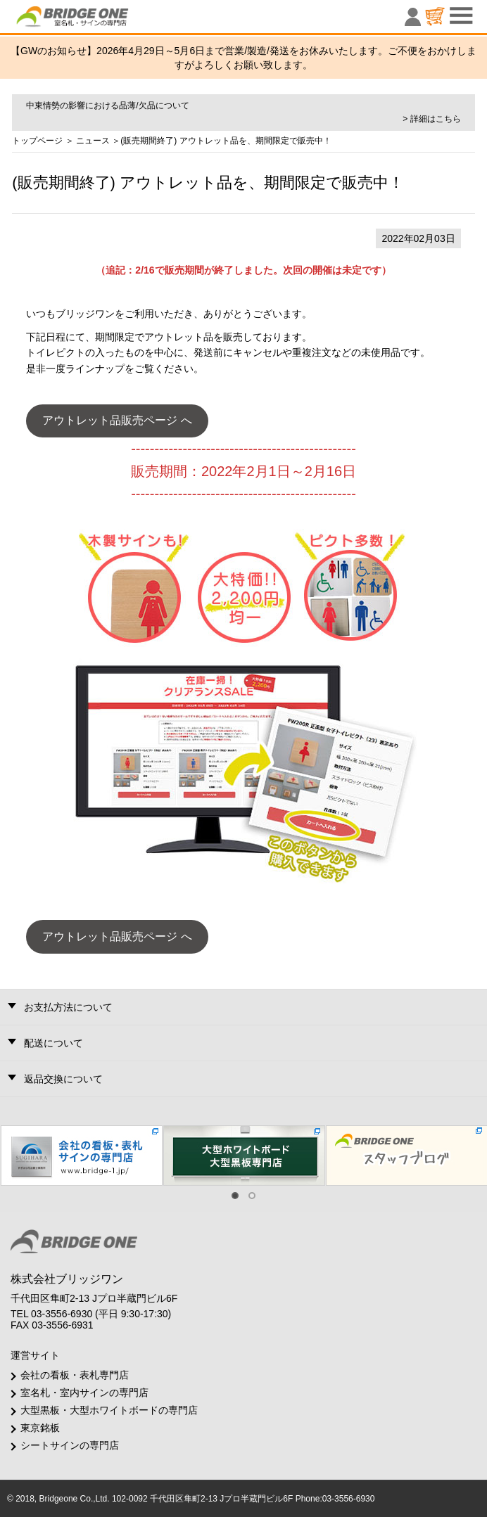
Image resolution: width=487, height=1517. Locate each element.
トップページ (37, 141)
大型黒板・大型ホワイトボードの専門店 (109, 1410)
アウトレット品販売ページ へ (116, 420)
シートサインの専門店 (69, 1445)
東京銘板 (40, 1427)
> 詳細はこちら (431, 119)
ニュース (93, 141)
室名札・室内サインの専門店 (84, 1392)
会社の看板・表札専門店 (74, 1375)
